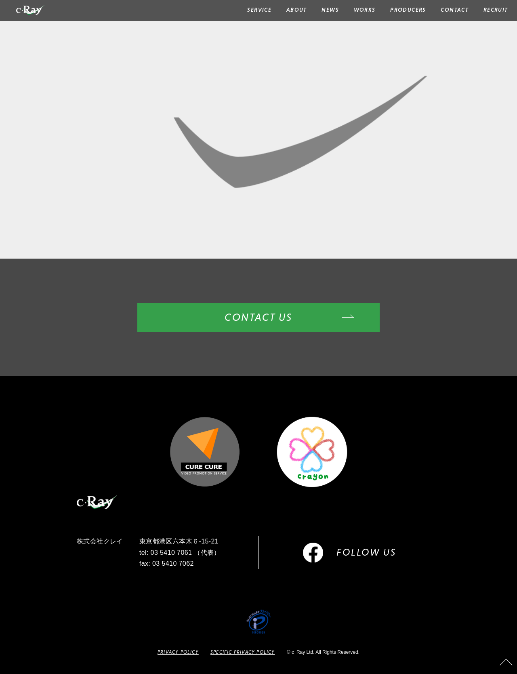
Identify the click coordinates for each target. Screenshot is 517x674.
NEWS (330, 9)
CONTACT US (258, 317)
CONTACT (455, 9)
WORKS (365, 9)
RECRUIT (495, 9)
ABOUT (296, 9)
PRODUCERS (408, 9)
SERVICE (259, 9)
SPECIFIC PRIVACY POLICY (242, 652)
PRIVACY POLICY (178, 652)
